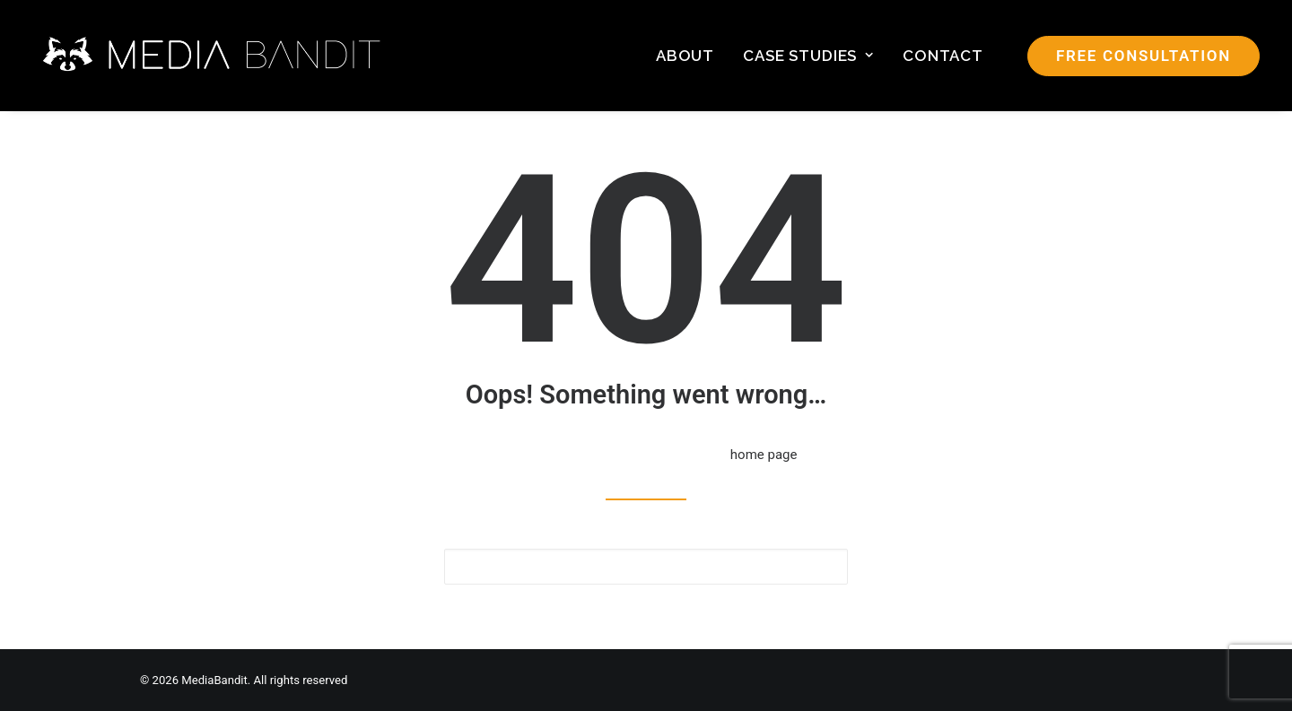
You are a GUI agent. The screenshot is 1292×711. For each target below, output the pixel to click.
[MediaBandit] (213, 55)
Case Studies (808, 56)
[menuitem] (685, 55)
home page (764, 455)
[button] (823, 565)
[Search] (646, 567)
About (685, 56)
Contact (943, 56)
